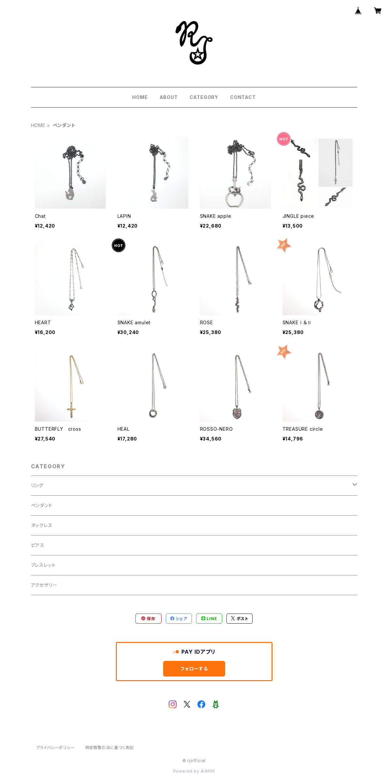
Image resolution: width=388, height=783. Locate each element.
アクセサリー (44, 585)
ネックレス (42, 525)
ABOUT (169, 97)
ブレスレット (43, 565)
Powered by (194, 771)
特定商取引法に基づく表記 (109, 747)
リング (37, 485)
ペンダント (42, 505)
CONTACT (243, 97)
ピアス (37, 545)
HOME (139, 97)
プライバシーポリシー (55, 747)
